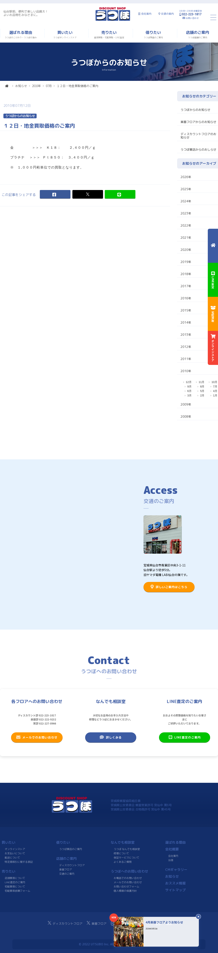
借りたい (63, 842)
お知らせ (21, 86)
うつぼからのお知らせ (195, 110)
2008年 (186, 416)
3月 (189, 395)
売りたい (8, 871)
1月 (215, 395)
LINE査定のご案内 (184, 737)
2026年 (186, 177)
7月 (215, 386)
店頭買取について (15, 878)
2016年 (186, 298)
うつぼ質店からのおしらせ (198, 149)
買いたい (8, 842)
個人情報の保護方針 (125, 891)
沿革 (170, 860)
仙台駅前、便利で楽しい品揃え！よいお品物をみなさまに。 (25, 13)
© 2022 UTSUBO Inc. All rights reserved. (109, 944)
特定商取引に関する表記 (19, 862)
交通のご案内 (67, 874)
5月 (202, 391)
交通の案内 (167, 14)
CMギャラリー (176, 869)
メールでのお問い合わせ (36, 737)
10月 (214, 382)
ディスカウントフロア (72, 865)
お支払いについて (15, 853)
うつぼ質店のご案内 (70, 849)
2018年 (186, 274)
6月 (189, 391)
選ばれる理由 (175, 842)
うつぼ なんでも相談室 (127, 849)
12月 (189, 382)
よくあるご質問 (123, 862)
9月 (189, 386)
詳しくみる (111, 737)
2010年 (36, 86)
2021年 (186, 238)
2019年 (186, 262)
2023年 (186, 213)
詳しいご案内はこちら (169, 587)
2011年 (186, 359)
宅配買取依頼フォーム (17, 891)
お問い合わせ (192, 18)
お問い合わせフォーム (126, 886)
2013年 (186, 335)
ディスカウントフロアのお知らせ (198, 135)
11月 (201, 382)
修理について (121, 853)
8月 (202, 386)
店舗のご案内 (66, 858)
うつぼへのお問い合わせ (129, 871)
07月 (49, 86)
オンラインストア (15, 849)
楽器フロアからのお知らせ (198, 122)
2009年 (186, 404)
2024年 (186, 201)
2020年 (186, 250)
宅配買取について (15, 886)
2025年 (186, 189)
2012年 (186, 347)
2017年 (186, 286)
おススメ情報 (175, 883)
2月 (202, 395)
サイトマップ (175, 890)
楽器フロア (65, 869)
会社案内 (146, 14)
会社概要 (172, 849)
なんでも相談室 (123, 842)
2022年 (186, 225)
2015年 (186, 310)
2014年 (186, 322)
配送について (12, 857)
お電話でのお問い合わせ (128, 878)
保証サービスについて (126, 857)
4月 (215, 391)
